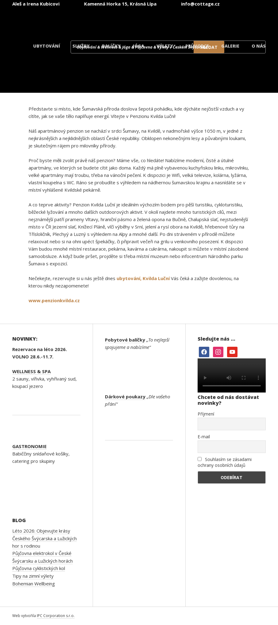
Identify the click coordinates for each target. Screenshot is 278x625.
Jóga (138, 46)
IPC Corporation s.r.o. (56, 615)
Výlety (164, 46)
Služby (81, 46)
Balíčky (111, 46)
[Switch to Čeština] (97, 21)
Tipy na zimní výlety (33, 576)
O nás (259, 46)
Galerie (230, 46)
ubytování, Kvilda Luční (143, 278)
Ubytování (46, 46)
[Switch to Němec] (171, 21)
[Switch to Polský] (208, 21)
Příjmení (206, 414)
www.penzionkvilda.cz (54, 300)
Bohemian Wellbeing (33, 583)
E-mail (204, 436)
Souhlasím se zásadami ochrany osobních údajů (225, 462)
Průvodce (197, 46)
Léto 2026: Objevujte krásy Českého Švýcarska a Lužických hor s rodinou (44, 538)
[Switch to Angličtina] (134, 21)
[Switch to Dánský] (244, 21)
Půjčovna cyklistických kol (38, 568)
